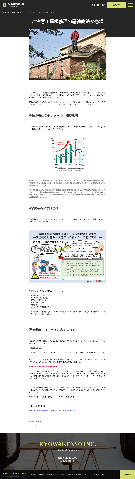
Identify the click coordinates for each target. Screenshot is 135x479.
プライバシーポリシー (98, 474)
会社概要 (49, 474)
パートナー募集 (60, 474)
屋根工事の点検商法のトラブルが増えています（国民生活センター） (53, 411)
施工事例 (33, 474)
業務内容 (41, 474)
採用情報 (70, 474)
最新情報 (78, 474)
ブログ (86, 474)
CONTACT (116, 5)
